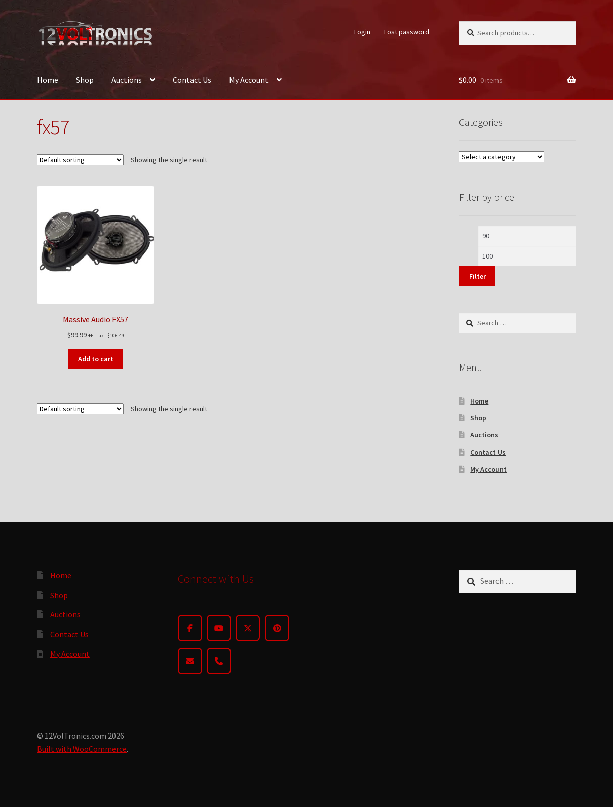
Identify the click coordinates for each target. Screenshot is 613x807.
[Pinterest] (277, 628)
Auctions (126, 80)
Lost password (406, 31)
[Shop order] (80, 159)
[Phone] (219, 661)
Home (47, 80)
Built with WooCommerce (82, 749)
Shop (85, 80)
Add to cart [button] (95, 358)
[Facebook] (190, 628)
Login (362, 31)
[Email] (190, 661)
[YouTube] (219, 628)
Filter (477, 276)
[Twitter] (248, 628)
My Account (249, 80)
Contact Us (192, 80)
